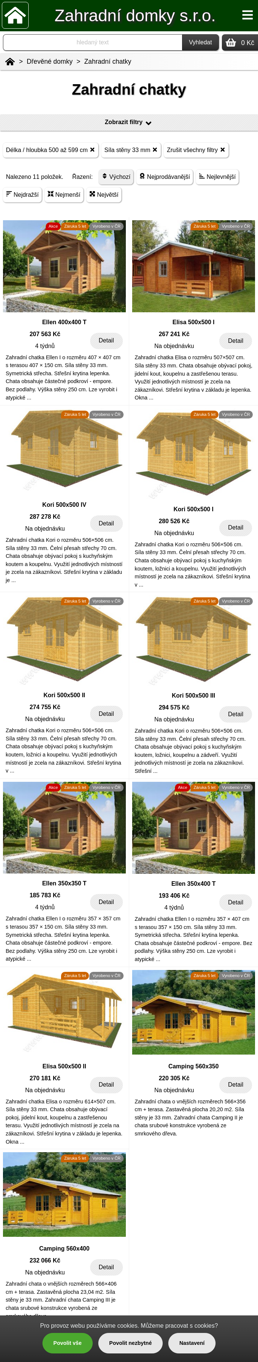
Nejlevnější (217, 176)
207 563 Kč (44, 334)
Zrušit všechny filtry (196, 149)
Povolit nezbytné (130, 1343)
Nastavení (192, 1343)
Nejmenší (64, 194)
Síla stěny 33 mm (131, 149)
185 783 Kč (44, 895)
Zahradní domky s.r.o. (135, 15)
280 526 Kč (174, 521)
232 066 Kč (44, 1260)
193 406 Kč (174, 895)
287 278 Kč (44, 516)
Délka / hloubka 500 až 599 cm (50, 149)
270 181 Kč (44, 1078)
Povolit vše (67, 1343)
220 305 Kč (174, 1078)
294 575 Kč (174, 707)
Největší (103, 194)
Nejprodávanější (164, 176)
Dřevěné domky (50, 61)
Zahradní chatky (107, 61)
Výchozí (116, 176)
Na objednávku (174, 346)
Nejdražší (22, 194)
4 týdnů (45, 346)
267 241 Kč (174, 334)
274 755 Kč (44, 707)
